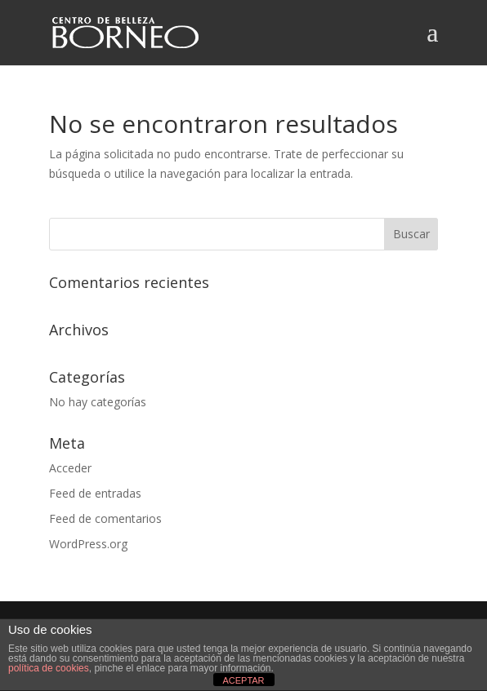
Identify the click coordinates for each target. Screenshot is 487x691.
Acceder (70, 468)
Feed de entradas (95, 493)
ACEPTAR (243, 680)
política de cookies (48, 668)
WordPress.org (88, 543)
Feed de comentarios (105, 518)
